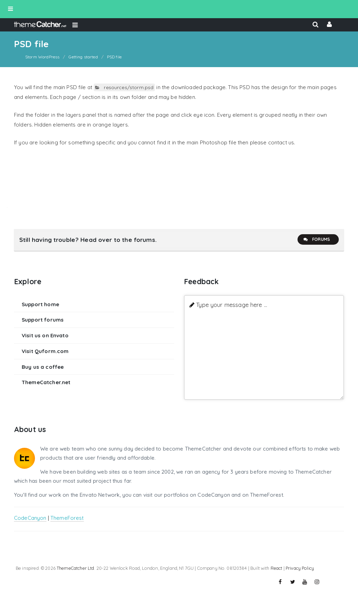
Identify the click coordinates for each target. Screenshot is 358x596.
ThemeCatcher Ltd (75, 568)
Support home (40, 304)
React (276, 568)
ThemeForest (67, 518)
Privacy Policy (300, 568)
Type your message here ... (231, 304)
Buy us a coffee (43, 367)
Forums (316, 239)
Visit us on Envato (45, 335)
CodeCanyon (30, 518)
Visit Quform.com (45, 351)
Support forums (43, 319)
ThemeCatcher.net (46, 382)
